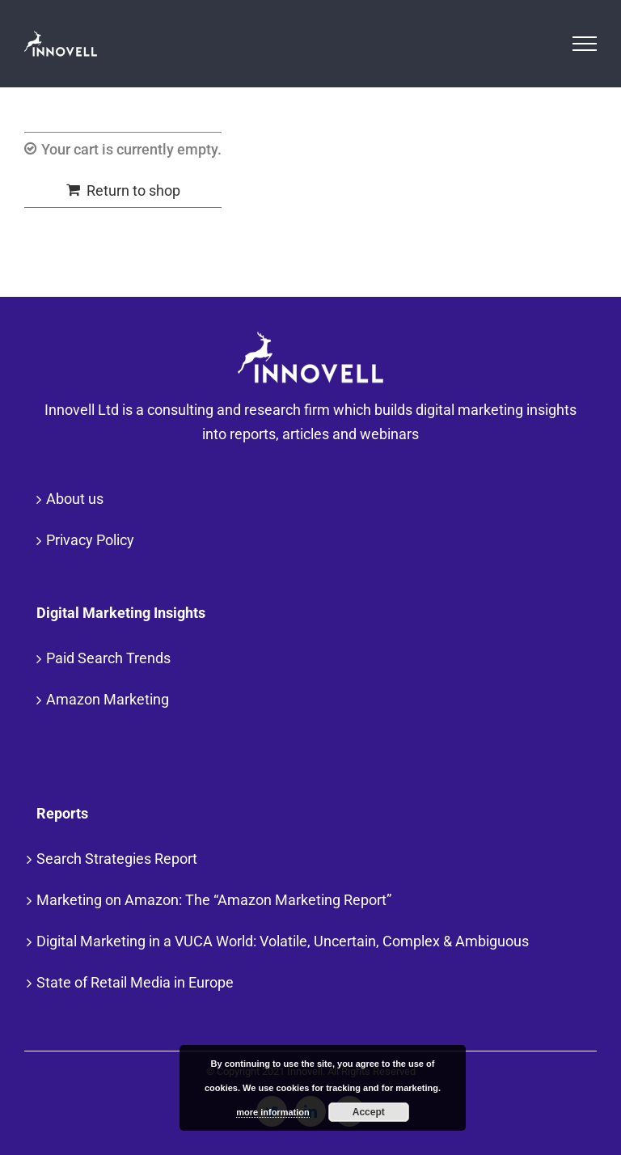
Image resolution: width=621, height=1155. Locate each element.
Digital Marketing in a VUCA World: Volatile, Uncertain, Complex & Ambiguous (282, 941)
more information (272, 1112)
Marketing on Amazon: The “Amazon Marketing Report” (213, 899)
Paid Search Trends (108, 657)
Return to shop (133, 190)
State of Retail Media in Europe (135, 982)
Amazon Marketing (107, 699)
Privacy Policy (90, 539)
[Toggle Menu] (584, 43)
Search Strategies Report (116, 858)
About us (75, 498)
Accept (369, 1112)
